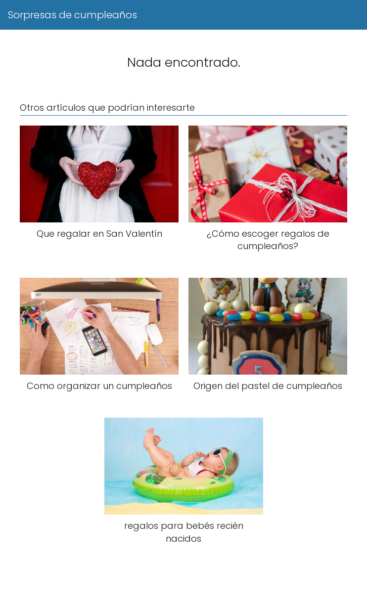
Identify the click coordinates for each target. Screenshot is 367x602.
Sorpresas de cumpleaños (72, 15)
